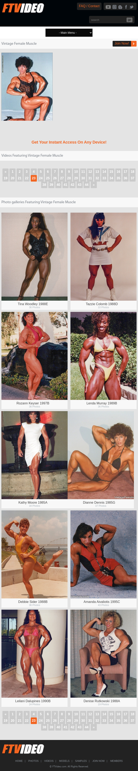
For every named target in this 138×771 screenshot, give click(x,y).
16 (118, 171)
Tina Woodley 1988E (33, 304)
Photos (33, 761)
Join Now (98, 761)
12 (90, 171)
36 (125, 178)
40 (58, 184)
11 (83, 171)
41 (65, 184)
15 (111, 171)
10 (76, 171)
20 (12, 178)
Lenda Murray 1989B (101, 403)
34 (111, 178)
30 (83, 178)
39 (51, 184)
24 (41, 178)
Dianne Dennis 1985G (99, 502)
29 (76, 178)
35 (118, 178)
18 (132, 171)
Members (116, 761)
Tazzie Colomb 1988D (102, 304)
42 (72, 184)
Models (64, 761)
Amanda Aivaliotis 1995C (102, 602)
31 (90, 178)
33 (104, 178)
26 (55, 178)
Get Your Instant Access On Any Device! (69, 142)
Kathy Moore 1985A (32, 502)
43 (79, 184)
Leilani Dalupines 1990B (33, 701)
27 (62, 178)
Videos (48, 761)
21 (19, 178)
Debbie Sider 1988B (33, 602)
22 (26, 178)
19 (5, 178)
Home (19, 761)
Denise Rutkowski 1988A (102, 701)
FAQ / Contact (89, 6)
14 (104, 171)
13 (97, 171)
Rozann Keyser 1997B (33, 403)
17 (125, 171)
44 (86, 184)
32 (97, 178)
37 (132, 178)
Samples (81, 761)
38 (44, 184)
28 (69, 178)
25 (48, 178)
